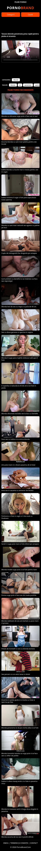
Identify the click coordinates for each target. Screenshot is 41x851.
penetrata (28, 85)
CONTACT (34, 843)
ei (20, 85)
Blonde (15, 80)
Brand (20, 7)
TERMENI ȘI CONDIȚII (19, 843)
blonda (13, 85)
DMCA (5, 843)
